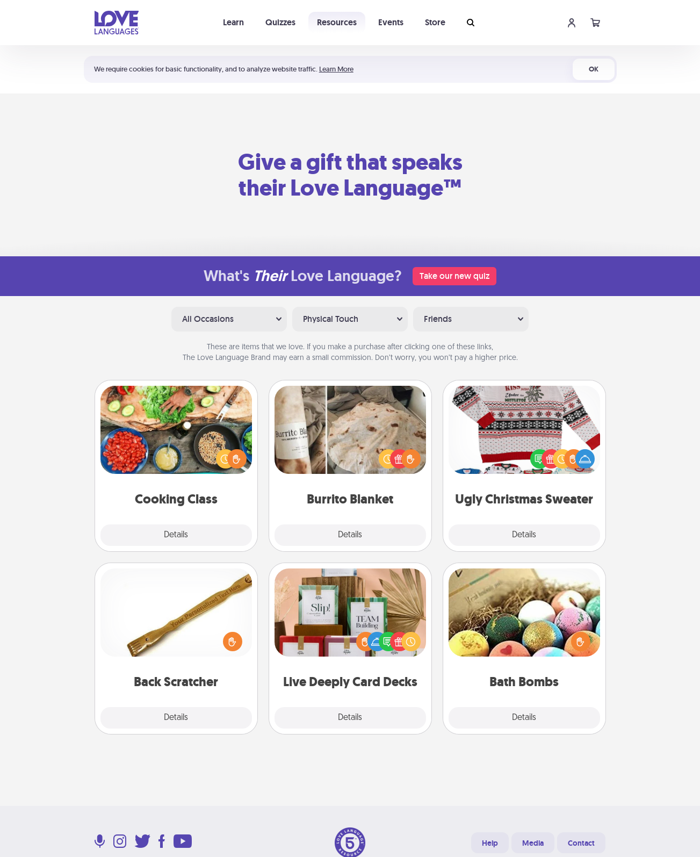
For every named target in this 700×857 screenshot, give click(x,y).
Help (490, 843)
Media (533, 843)
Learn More (336, 69)
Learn (233, 22)
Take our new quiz (454, 276)
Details (176, 535)
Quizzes (280, 22)
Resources (337, 22)
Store (435, 22)
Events (390, 22)
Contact (581, 843)
